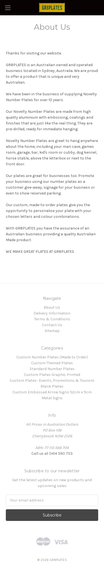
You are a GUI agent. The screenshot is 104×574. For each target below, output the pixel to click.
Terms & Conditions (52, 319)
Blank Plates (52, 386)
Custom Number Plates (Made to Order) (52, 357)
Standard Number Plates (52, 368)
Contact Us (52, 325)
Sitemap (52, 330)
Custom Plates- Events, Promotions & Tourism (52, 380)
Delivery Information (52, 313)
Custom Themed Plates (52, 363)
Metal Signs (52, 398)
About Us (52, 307)
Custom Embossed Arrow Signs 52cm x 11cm (52, 392)
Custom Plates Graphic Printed (52, 374)
